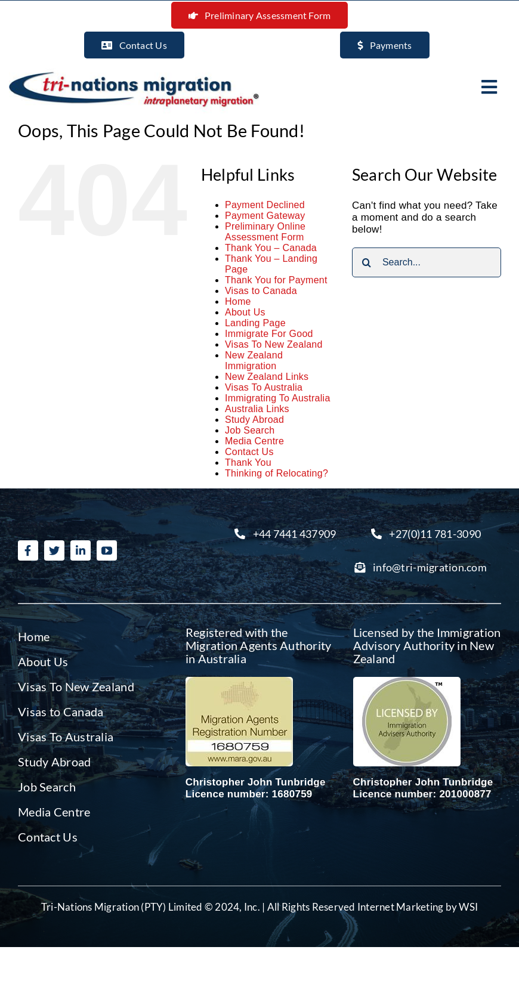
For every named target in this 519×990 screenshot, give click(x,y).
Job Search (250, 430)
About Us (245, 312)
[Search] (367, 262)
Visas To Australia (263, 387)
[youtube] (107, 550)
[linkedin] (80, 550)
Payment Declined (265, 205)
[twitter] (54, 550)
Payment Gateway (265, 216)
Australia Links (257, 409)
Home (238, 301)
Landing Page (255, 323)
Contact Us (249, 452)
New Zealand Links (266, 377)
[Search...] (426, 262)
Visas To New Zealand (274, 344)
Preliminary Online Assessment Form (265, 231)
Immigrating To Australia (277, 398)
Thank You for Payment (276, 280)
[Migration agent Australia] (239, 682)
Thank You (248, 462)
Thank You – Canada (271, 248)
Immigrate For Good (269, 334)
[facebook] (28, 550)
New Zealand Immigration (254, 360)
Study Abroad (254, 419)
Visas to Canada (261, 291)
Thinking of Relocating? (276, 473)
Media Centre (254, 441)
